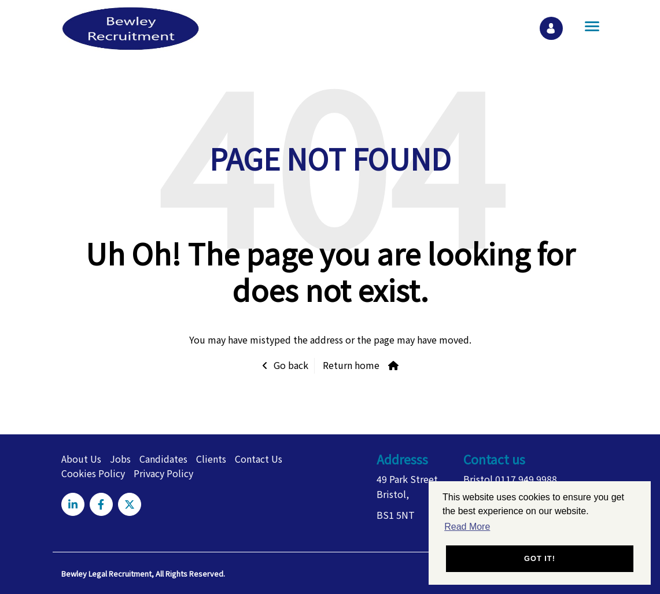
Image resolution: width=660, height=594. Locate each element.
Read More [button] (467, 527)
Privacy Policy (163, 473)
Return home (351, 365)
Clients (211, 459)
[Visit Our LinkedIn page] (72, 504)
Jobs (120, 459)
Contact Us (258, 459)
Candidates (163, 459)
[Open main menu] (587, 26)
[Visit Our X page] (129, 504)
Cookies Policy (93, 473)
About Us (81, 459)
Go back (291, 365)
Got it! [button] (539, 558)
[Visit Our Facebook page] (101, 504)
